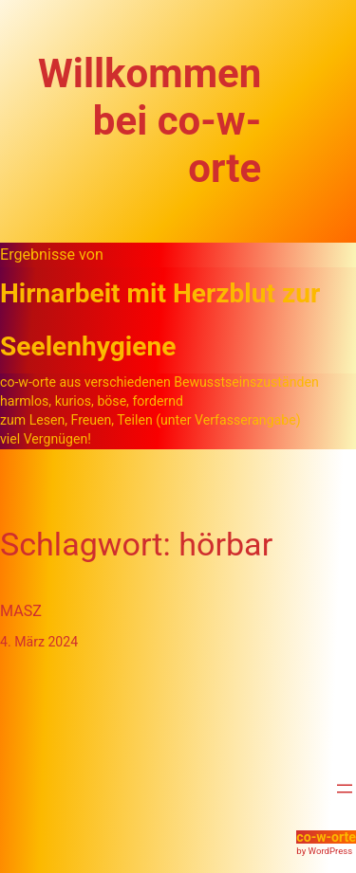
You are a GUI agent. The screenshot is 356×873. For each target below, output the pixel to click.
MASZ (21, 611)
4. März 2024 (39, 641)
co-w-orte (326, 837)
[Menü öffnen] (344, 788)
